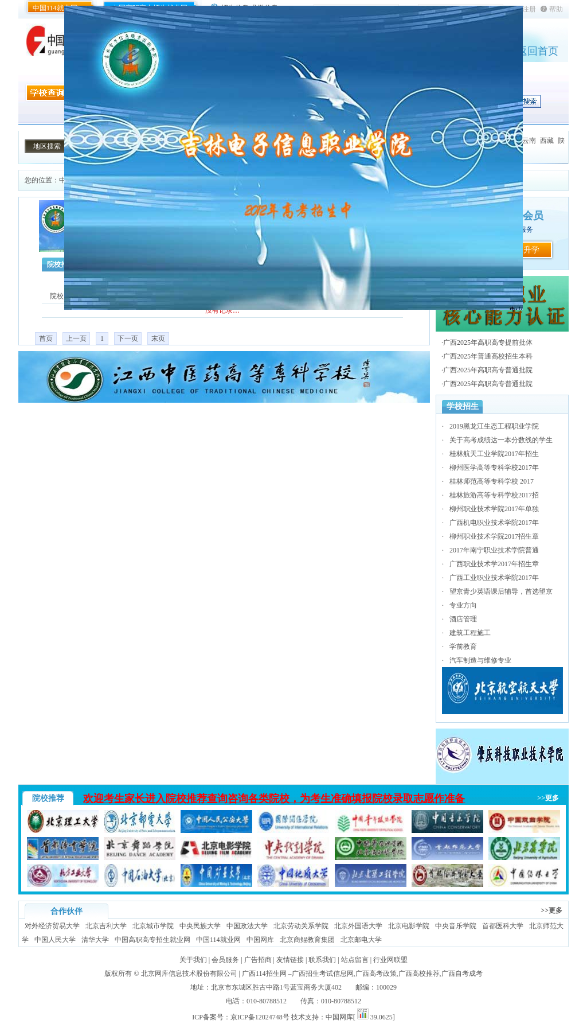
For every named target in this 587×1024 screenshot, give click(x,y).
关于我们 (193, 960)
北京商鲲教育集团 (307, 940)
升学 (531, 250)
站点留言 (355, 960)
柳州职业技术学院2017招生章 (494, 536)
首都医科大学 (502, 926)
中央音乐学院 (455, 926)
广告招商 (258, 960)
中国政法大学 (247, 926)
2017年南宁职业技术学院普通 (494, 550)
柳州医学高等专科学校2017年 (494, 468)
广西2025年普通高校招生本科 (488, 356)
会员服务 (225, 960)
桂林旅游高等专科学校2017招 (494, 495)
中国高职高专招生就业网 (152, 940)
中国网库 (260, 940)
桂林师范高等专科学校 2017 (491, 481)
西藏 (547, 141)
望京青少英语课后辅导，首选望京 (501, 591)
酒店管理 (463, 619)
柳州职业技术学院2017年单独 (494, 509)
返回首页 (537, 51)
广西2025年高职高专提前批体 (488, 342)
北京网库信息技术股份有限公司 (189, 974)
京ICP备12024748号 (259, 1017)
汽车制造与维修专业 (480, 660)
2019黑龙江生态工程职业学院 (494, 426)
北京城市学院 (153, 926)
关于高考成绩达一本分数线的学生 (501, 440)
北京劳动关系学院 (300, 926)
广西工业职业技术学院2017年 (494, 578)
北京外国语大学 (358, 926)
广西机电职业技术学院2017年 (494, 523)
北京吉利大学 (106, 926)
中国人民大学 (55, 940)
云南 (529, 141)
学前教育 (463, 647)
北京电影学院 (408, 926)
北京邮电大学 (361, 940)
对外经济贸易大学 (52, 926)
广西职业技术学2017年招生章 (494, 564)
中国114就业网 (55, 8)
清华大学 (95, 940)
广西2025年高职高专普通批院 (488, 370)
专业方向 (463, 605)
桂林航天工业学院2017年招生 (494, 454)
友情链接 (290, 960)
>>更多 (548, 798)
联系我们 (322, 960)
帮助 (556, 9)
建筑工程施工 (470, 633)
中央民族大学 (200, 926)
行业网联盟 (390, 960)
